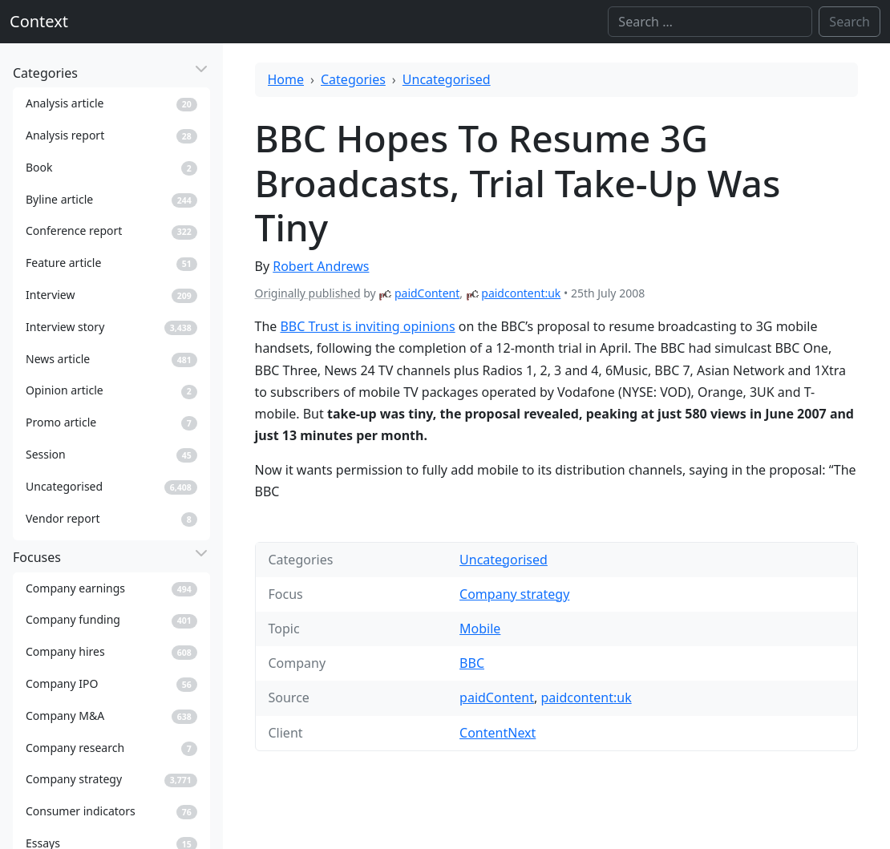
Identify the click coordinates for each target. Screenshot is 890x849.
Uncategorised (447, 79)
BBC (471, 663)
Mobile (479, 628)
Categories (353, 79)
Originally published (308, 293)
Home (286, 79)
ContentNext (497, 733)
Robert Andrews (321, 266)
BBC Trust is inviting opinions (367, 326)
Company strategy (514, 594)
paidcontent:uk (520, 293)
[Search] (710, 21)
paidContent (426, 293)
